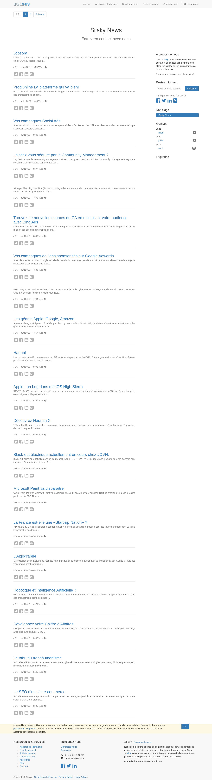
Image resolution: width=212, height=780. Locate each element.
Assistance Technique (31, 747)
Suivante (40, 14)
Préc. (18, 14)
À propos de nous (142, 742)
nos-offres (25, 760)
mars (177, 132)
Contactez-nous (28, 756)
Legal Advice (81, 777)
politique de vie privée (24, 728)
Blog (22, 763)
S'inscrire (191, 88)
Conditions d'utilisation (45, 777)
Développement (28, 750)
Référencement (28, 753)
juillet (177, 140)
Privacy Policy (66, 777)
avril (177, 148)
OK (185, 726)
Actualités (66, 750)
